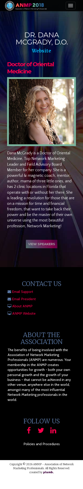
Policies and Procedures (41, 444)
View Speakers (41, 245)
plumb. (48, 472)
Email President (24, 299)
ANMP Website (24, 313)
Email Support (22, 292)
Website (41, 51)
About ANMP (22, 306)
